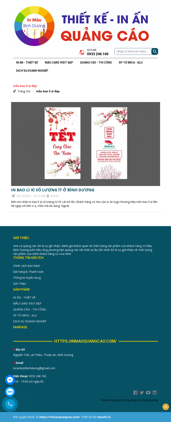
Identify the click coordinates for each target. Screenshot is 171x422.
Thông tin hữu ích (28, 258)
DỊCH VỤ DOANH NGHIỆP (32, 71)
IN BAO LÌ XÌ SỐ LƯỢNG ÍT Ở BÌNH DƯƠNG (52, 190)
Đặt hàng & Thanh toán (28, 272)
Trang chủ (24, 91)
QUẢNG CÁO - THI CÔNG (96, 63)
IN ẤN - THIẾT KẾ (27, 63)
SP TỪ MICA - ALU (131, 63)
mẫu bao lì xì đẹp (48, 91)
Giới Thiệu (19, 283)
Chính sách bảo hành (26, 266)
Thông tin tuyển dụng (27, 277)
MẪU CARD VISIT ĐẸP (59, 63)
